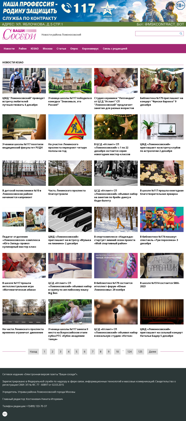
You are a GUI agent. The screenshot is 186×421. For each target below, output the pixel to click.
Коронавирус (90, 48)
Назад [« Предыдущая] (33, 351)
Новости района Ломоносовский (61, 34)
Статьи (61, 48)
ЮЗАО (35, 48)
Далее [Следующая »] (152, 351)
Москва (47, 48)
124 (129, 351)
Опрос (74, 48)
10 (117, 351)
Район (23, 48)
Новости (9, 48)
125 (140, 351)
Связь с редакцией (115, 48)
